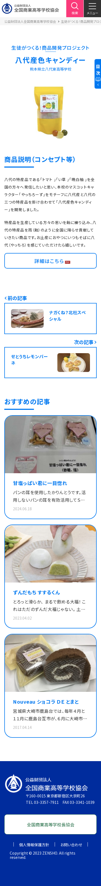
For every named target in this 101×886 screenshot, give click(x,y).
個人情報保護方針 (34, 844)
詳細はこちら (49, 260)
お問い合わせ (71, 844)
